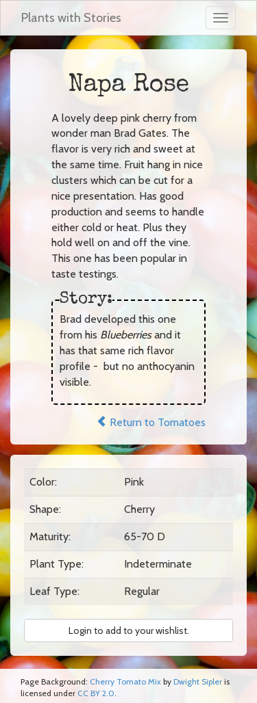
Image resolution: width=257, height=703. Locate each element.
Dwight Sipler (197, 681)
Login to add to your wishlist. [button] (129, 630)
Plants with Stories (71, 17)
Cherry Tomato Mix (125, 681)
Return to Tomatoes (151, 422)
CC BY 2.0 (95, 693)
